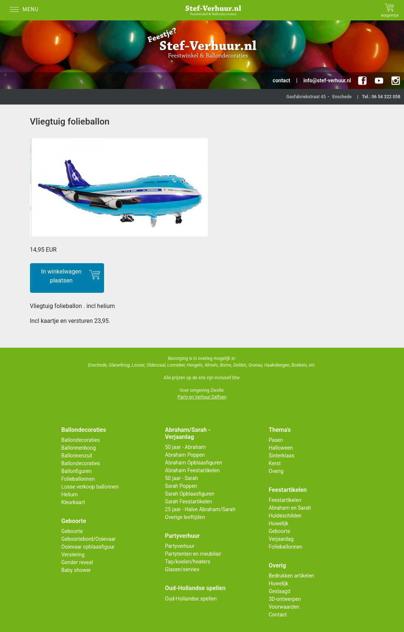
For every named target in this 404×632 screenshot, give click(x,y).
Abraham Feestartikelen (192, 470)
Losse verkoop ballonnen (90, 487)
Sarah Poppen (181, 486)
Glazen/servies (182, 569)
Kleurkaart (73, 502)
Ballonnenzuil (76, 456)
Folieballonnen (78, 479)
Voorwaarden (284, 607)
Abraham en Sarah (290, 508)
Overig (276, 471)
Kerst (275, 463)
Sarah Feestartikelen (188, 501)
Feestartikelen (285, 500)
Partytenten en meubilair (193, 554)
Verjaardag (281, 539)
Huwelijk (278, 523)
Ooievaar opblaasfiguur (88, 547)
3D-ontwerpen (285, 599)
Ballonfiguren (76, 471)
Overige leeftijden (185, 517)
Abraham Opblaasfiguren (193, 463)
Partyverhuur (179, 546)
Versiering (73, 554)
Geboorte (72, 531)
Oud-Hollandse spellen (191, 599)
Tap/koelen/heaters (187, 562)
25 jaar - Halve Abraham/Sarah (200, 509)
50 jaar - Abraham (185, 447)
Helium (69, 494)
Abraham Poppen (185, 455)
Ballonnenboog (78, 448)
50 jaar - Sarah (181, 478)
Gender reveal (77, 562)
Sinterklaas (281, 456)
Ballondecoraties (80, 440)
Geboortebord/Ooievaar (88, 539)
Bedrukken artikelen (291, 576)
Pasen (276, 440)
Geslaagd (280, 591)
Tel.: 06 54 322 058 (381, 96)
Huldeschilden (285, 516)
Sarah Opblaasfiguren (190, 494)
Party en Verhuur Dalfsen (201, 397)
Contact (278, 615)
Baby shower (76, 570)
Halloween (281, 448)
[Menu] (26, 10)
